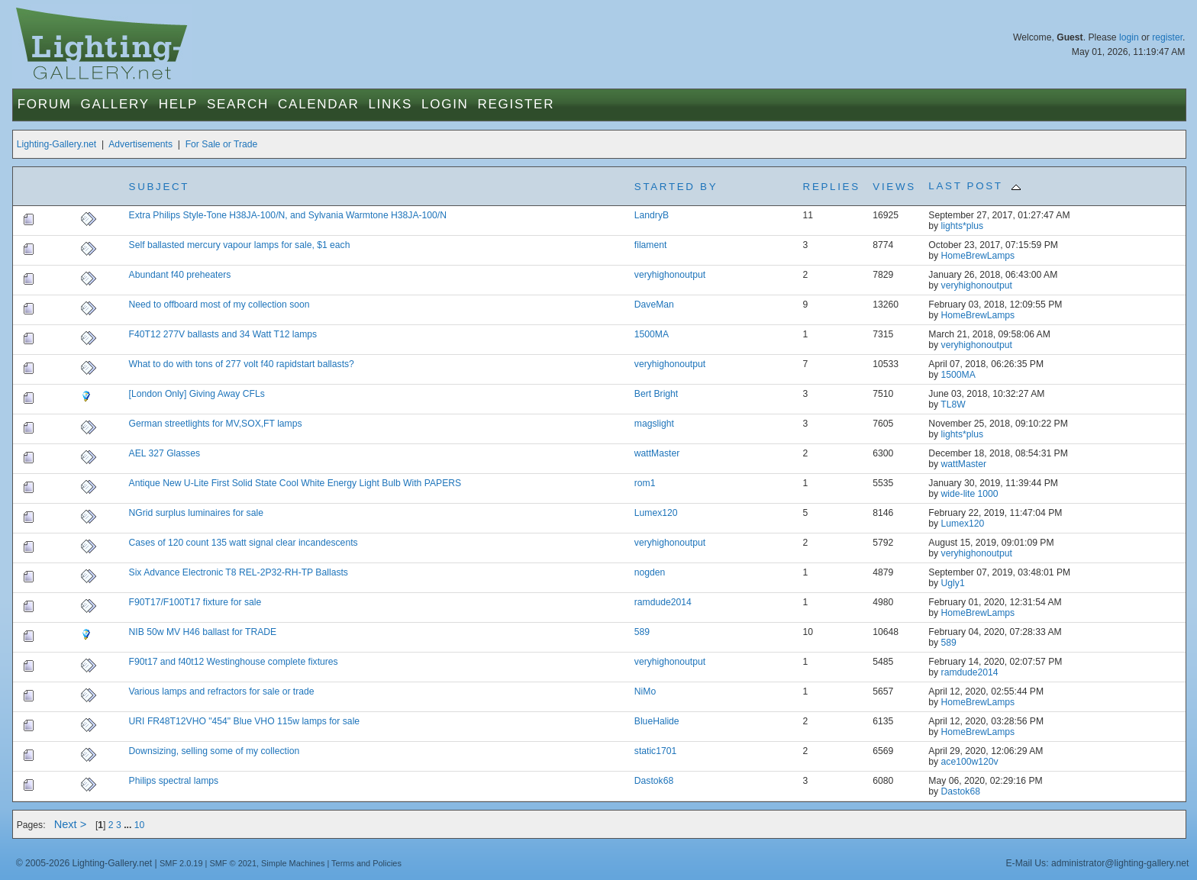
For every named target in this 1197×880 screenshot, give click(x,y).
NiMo (645, 691)
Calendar (318, 104)
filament (650, 245)
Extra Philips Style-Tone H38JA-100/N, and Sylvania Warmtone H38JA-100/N (288, 215)
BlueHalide (656, 721)
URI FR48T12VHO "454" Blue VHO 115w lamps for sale (244, 721)
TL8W (952, 404)
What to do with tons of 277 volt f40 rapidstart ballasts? (241, 364)
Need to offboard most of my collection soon (219, 304)
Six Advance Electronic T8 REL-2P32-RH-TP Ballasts (238, 572)
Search (238, 104)
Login (444, 104)
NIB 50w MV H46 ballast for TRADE (203, 632)
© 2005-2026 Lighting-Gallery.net (84, 863)
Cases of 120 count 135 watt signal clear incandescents (243, 542)
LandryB (651, 215)
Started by (676, 186)
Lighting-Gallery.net (57, 144)
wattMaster (656, 453)
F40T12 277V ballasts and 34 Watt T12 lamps (223, 334)
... (129, 825)
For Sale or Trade (222, 144)
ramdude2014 (663, 602)
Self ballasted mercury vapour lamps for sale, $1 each (239, 245)
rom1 (645, 483)
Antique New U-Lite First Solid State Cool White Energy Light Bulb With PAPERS (295, 483)
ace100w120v (970, 761)
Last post (974, 186)
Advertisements (140, 144)
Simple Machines (292, 863)
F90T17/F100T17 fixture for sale (195, 602)
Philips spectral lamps (174, 780)
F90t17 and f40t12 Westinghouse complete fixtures (233, 661)
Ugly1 (953, 583)
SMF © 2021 (232, 863)
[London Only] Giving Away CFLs (197, 393)
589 (642, 632)
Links (390, 104)
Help (178, 104)
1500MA (651, 334)
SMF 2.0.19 (181, 863)
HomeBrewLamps (978, 255)
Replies (831, 186)
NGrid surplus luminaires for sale (196, 513)
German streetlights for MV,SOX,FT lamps (215, 423)
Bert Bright (656, 393)
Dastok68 (653, 780)
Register (516, 104)
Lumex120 (656, 513)
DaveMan (654, 304)
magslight (654, 423)
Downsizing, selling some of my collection (214, 751)
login (1129, 37)
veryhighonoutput (669, 274)
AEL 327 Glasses (164, 453)
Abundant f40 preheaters (180, 274)
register (1167, 37)
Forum (45, 104)
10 (139, 825)
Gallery (115, 104)
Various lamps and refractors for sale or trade (222, 691)
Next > (70, 824)
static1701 (655, 751)
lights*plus (962, 226)
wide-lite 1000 (970, 493)
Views (894, 186)
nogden (650, 572)
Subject (159, 186)
